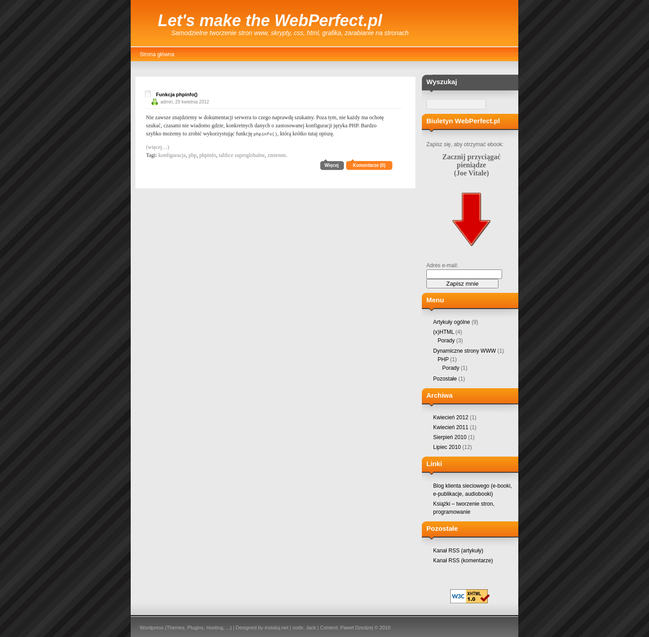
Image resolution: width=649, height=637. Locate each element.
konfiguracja (172, 155)
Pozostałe (445, 379)
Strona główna (157, 54)
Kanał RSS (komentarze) (463, 560)
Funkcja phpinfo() (176, 94)
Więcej (331, 164)
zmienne (277, 155)
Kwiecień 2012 (450, 417)
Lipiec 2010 (447, 447)
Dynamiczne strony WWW (464, 351)
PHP (443, 359)
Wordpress (152, 627)
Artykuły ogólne (451, 322)
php (192, 155)
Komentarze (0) (369, 164)
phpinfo (207, 155)
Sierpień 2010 (449, 437)
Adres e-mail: (442, 265)
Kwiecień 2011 (450, 427)
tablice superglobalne (242, 155)
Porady (446, 340)
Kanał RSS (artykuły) (458, 550)
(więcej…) (157, 147)
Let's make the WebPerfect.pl (270, 20)
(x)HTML (443, 332)
